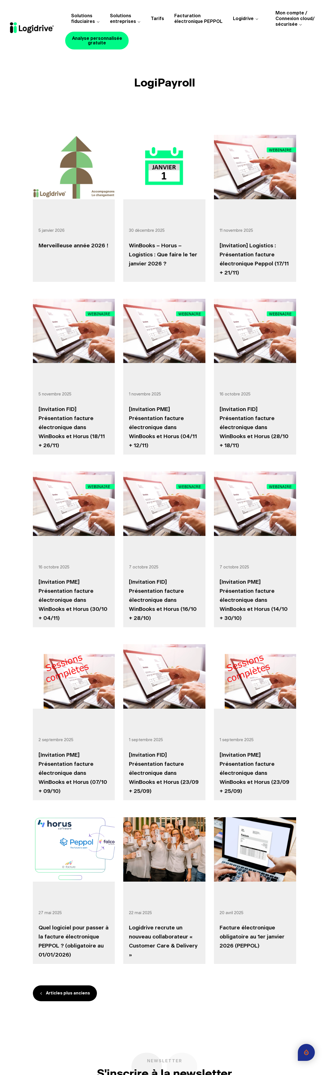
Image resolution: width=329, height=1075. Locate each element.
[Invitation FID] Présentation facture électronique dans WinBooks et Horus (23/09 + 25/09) (164, 773)
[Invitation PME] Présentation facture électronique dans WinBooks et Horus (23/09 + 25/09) (254, 773)
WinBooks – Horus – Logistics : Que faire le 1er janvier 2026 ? (163, 255)
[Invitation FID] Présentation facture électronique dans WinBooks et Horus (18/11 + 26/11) (72, 427)
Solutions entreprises (123, 19)
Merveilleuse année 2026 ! (73, 245)
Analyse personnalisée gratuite (97, 40)
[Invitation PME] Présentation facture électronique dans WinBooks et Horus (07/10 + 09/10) (73, 773)
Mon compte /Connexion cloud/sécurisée (295, 19)
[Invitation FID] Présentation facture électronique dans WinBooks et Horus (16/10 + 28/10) (163, 600)
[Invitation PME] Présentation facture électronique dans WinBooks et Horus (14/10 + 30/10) (254, 600)
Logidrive (243, 18)
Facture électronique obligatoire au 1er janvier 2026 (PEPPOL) (252, 937)
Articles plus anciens (68, 993)
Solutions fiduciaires (83, 19)
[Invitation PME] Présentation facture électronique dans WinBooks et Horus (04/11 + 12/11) (163, 427)
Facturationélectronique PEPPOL (198, 19)
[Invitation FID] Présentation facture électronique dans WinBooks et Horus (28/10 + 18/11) (254, 427)
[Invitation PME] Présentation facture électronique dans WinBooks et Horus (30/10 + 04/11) (73, 600)
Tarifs (157, 18)
